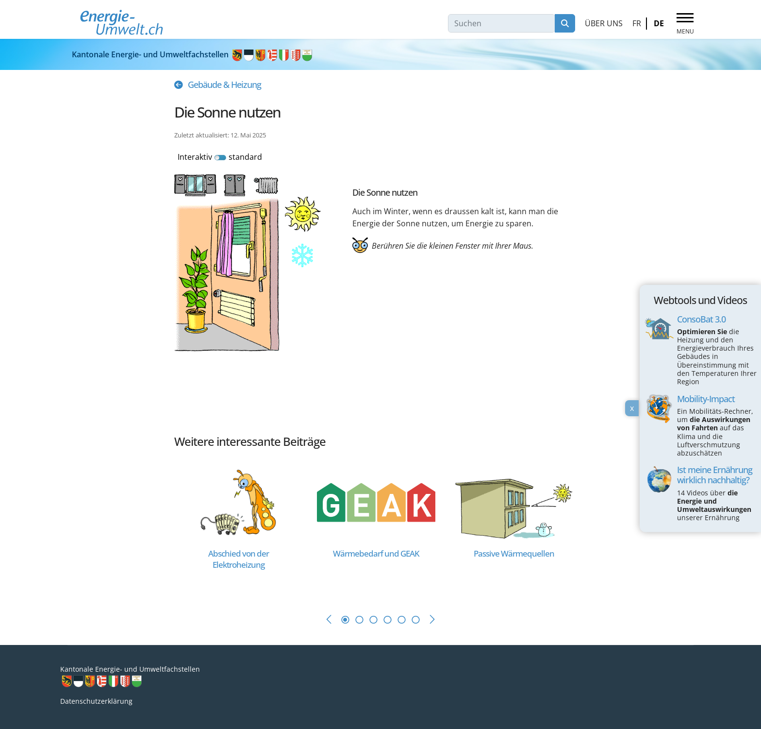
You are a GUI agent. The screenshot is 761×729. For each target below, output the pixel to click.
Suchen (565, 23)
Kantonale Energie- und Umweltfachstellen (193, 54)
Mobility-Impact (706, 399)
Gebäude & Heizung (224, 84)
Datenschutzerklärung (96, 701)
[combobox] (501, 23)
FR (636, 23)
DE (659, 23)
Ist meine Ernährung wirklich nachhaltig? (714, 475)
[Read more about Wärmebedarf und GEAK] (376, 501)
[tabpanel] (243, 528)
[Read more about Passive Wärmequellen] (514, 501)
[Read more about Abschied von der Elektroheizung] (238, 501)
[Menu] (685, 24)
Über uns (604, 23)
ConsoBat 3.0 (701, 319)
